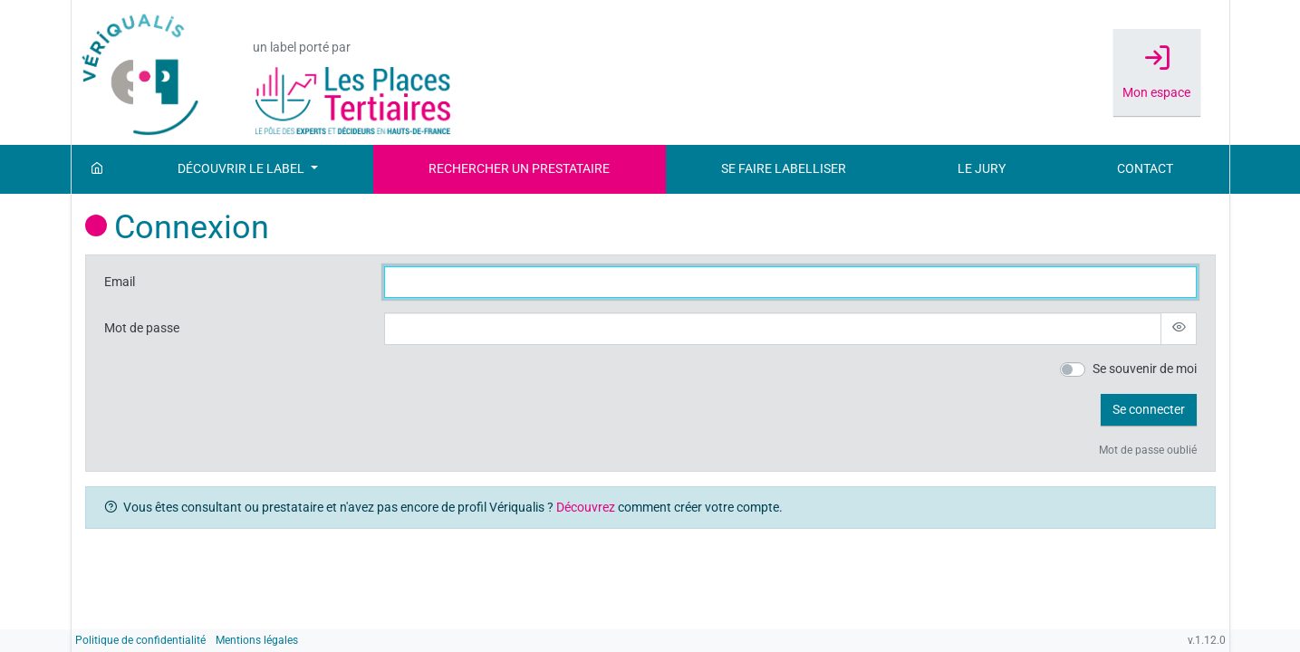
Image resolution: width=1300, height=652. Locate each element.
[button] (1149, 410)
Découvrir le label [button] (242, 169)
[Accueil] (97, 169)
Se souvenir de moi (1145, 369)
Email (119, 282)
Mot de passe (141, 328)
